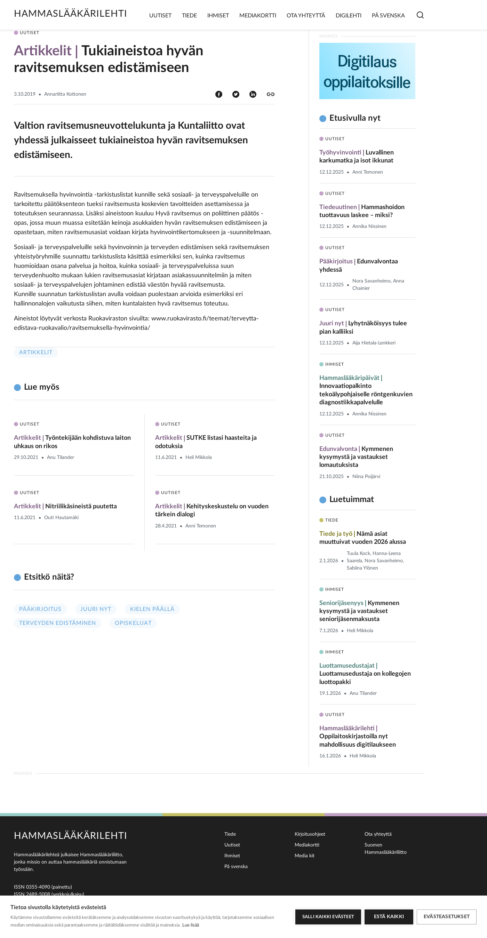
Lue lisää (190, 925)
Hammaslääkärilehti (70, 13)
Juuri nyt (95, 609)
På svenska (388, 15)
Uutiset (160, 15)
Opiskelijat (133, 623)
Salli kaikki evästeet (328, 917)
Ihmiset (218, 15)
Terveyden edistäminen (57, 623)
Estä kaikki (389, 916)
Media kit (304, 855)
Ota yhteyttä (306, 15)
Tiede (189, 15)
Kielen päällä (152, 609)
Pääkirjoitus (40, 609)
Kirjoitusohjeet (310, 834)
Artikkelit (36, 352)
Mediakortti (257, 15)
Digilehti (348, 15)
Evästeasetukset (447, 916)
